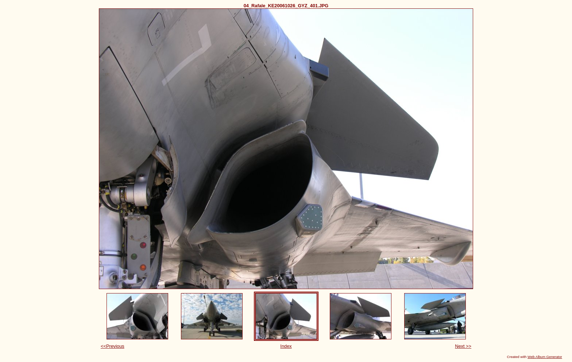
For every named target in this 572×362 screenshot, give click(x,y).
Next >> (463, 346)
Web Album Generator (544, 357)
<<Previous (112, 346)
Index (285, 346)
